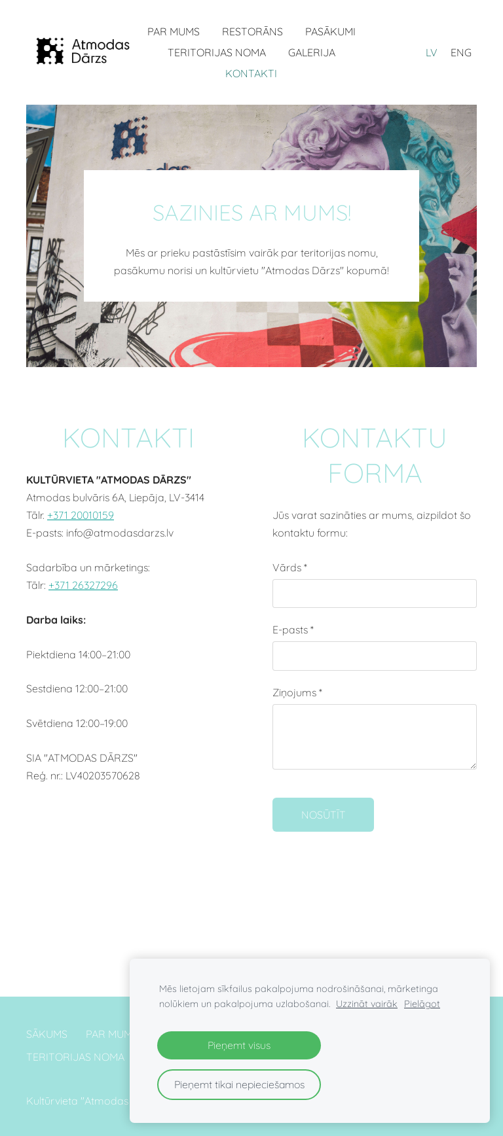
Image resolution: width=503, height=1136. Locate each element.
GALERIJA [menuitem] (311, 52)
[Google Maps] (128, 883)
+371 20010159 (80, 515)
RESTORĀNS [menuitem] (252, 31)
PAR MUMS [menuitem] (173, 31)
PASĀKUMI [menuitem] (330, 31)
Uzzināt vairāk (367, 1004)
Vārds (289, 567)
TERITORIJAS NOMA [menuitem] (217, 52)
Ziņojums (297, 692)
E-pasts (293, 629)
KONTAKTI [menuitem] (251, 73)
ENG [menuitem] (461, 52)
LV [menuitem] (432, 52)
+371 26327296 (83, 585)
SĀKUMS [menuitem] (46, 1033)
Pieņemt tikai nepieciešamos (239, 1084)
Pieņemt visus (239, 1045)
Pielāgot (422, 1004)
